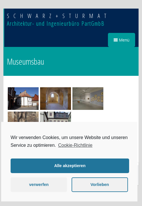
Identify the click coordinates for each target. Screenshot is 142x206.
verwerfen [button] (39, 184)
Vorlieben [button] (99, 184)
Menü (121, 40)
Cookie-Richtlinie (75, 145)
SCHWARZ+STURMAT (59, 16)
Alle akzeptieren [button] (70, 165)
